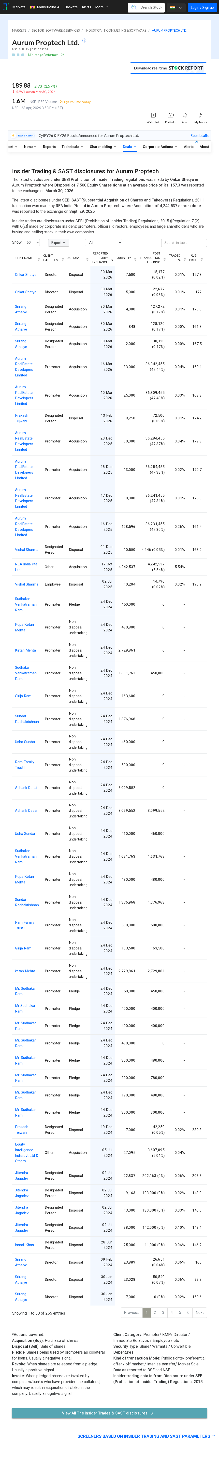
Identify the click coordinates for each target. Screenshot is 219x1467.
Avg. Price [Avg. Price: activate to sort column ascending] (193, 258)
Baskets (71, 7)
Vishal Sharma (26, 549)
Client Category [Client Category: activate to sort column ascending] (50, 258)
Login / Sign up (202, 8)
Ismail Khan (24, 1245)
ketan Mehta (25, 971)
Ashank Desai (26, 788)
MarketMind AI (44, 7)
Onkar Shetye (25, 274)
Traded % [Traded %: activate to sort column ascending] (174, 258)
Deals (128, 147)
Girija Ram (23, 696)
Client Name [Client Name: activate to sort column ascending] (23, 258)
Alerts (189, 146)
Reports (49, 147)
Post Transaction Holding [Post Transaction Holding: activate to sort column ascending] (150, 258)
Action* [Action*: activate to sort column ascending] (73, 258)
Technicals (71, 147)
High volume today (75, 102)
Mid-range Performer (43, 55)
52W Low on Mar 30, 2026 (36, 92)
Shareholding (101, 147)
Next (200, 1312)
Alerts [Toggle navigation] (86, 7)
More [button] (101, 7)
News (28, 147)
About (204, 147)
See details (200, 135)
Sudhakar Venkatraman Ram (26, 604)
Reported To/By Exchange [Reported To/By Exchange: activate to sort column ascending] (100, 258)
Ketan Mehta (25, 650)
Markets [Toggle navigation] (19, 7)
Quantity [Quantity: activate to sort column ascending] (124, 258)
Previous (131, 1312)
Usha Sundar (25, 742)
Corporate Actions (158, 147)
